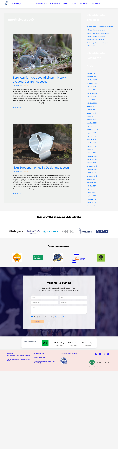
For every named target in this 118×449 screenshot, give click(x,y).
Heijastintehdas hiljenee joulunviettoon (100, 27)
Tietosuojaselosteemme (63, 317)
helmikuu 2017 (91, 186)
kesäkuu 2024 (91, 106)
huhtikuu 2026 (91, 73)
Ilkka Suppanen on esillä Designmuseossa (41, 168)
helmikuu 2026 (92, 80)
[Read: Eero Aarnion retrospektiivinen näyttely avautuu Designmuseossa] (42, 54)
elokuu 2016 (91, 193)
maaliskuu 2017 (92, 183)
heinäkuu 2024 (92, 103)
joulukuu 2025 (91, 86)
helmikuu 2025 (92, 93)
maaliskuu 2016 (92, 199)
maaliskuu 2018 (92, 169)
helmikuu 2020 (92, 159)
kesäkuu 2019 (91, 163)
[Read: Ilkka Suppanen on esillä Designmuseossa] (42, 144)
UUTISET (74, 3)
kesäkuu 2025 (91, 90)
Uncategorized (17, 85)
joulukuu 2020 (91, 146)
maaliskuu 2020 (92, 156)
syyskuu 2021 (91, 140)
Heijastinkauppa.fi (39, 358)
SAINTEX (66, 3)
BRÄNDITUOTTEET (55, 3)
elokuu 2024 (91, 100)
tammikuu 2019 (92, 166)
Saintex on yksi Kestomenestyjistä (98, 33)
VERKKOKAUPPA (96, 3)
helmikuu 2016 (91, 203)
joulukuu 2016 (91, 189)
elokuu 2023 (91, 116)
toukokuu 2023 (92, 123)
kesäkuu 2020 (91, 153)
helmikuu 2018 (91, 173)
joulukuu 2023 (91, 113)
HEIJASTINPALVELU (41, 3)
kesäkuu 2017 (91, 179)
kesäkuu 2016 (91, 196)
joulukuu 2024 (91, 96)
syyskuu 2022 (91, 133)
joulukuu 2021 (91, 136)
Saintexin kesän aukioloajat (96, 30)
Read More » (17, 107)
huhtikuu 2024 (91, 110)
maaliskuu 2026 (92, 77)
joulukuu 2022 (91, 126)
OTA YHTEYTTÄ (84, 3)
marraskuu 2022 (92, 130)
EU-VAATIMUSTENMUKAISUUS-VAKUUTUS (44, 362)
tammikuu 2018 (92, 176)
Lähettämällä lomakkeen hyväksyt (52, 317)
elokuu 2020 (91, 149)
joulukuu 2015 (91, 206)
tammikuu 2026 (92, 83)
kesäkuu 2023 (91, 120)
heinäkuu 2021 (91, 143)
